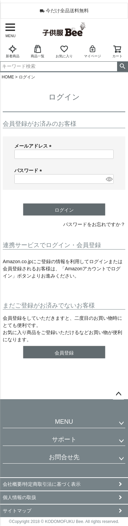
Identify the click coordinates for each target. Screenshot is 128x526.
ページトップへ (118, 394)
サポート (64, 439)
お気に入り (64, 51)
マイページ (92, 51)
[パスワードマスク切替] (108, 179)
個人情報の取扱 (19, 497)
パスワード (29, 170)
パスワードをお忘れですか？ (94, 224)
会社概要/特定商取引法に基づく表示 (42, 484)
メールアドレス (34, 146)
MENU (64, 421)
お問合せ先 (64, 457)
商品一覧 (37, 51)
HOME (8, 77)
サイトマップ (17, 510)
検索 (122, 66)
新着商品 (12, 51)
